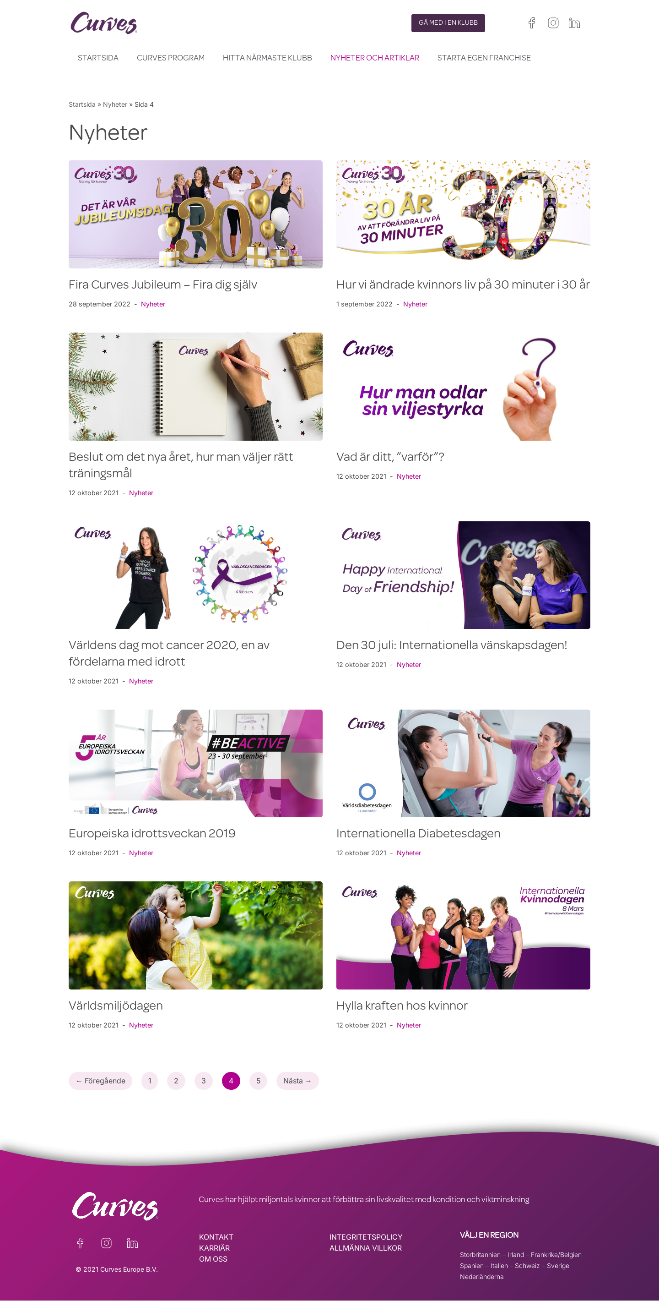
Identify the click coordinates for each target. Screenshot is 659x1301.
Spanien (472, 1265)
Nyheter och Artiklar (374, 59)
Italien (499, 1265)
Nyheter (115, 104)
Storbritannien (480, 1254)
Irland (516, 1254)
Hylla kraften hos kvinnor (402, 1006)
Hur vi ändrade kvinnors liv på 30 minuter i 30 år (463, 285)
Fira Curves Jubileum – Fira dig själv (163, 285)
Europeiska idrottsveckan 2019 (152, 834)
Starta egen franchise (484, 59)
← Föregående (101, 1081)
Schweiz (527, 1265)
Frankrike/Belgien (556, 1254)
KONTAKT (216, 1237)
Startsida (98, 59)
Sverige (558, 1265)
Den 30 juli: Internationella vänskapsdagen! (451, 646)
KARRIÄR (214, 1248)
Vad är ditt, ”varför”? (390, 458)
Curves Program (171, 59)
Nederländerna (482, 1276)
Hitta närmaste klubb (267, 59)
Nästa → (299, 1081)
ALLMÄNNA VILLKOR (366, 1248)
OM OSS (213, 1259)
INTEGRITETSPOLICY (366, 1237)
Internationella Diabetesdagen (418, 834)
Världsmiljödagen (116, 1006)
